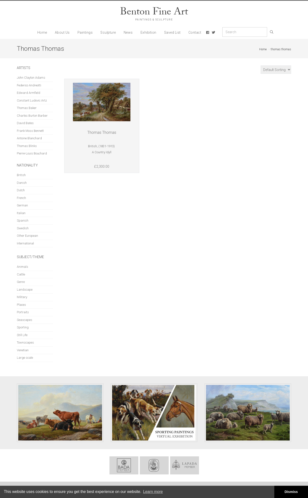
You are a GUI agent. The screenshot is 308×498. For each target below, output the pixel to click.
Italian (21, 213)
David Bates (25, 123)
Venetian (23, 350)
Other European (27, 235)
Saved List (172, 32)
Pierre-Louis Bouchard (32, 153)
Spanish (22, 220)
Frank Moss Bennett (30, 131)
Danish (22, 183)
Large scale (25, 357)
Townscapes (25, 342)
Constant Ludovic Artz (32, 100)
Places (21, 304)
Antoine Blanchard (29, 138)
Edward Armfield (28, 93)
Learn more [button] (153, 492)
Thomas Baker (27, 108)
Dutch (21, 190)
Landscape (24, 289)
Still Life (22, 335)
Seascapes (24, 320)
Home (42, 32)
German (22, 205)
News (128, 32)
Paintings (85, 32)
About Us (62, 32)
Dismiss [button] (291, 492)
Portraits (23, 312)
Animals (22, 266)
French (21, 198)
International (25, 243)
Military (22, 297)
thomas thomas (281, 49)
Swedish (23, 228)
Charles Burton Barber (32, 115)
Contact (194, 32)
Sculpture (108, 32)
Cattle (21, 274)
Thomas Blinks (27, 146)
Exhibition (148, 32)
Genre (21, 282)
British (21, 175)
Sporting (23, 327)
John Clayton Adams (31, 77)
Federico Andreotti (29, 85)
